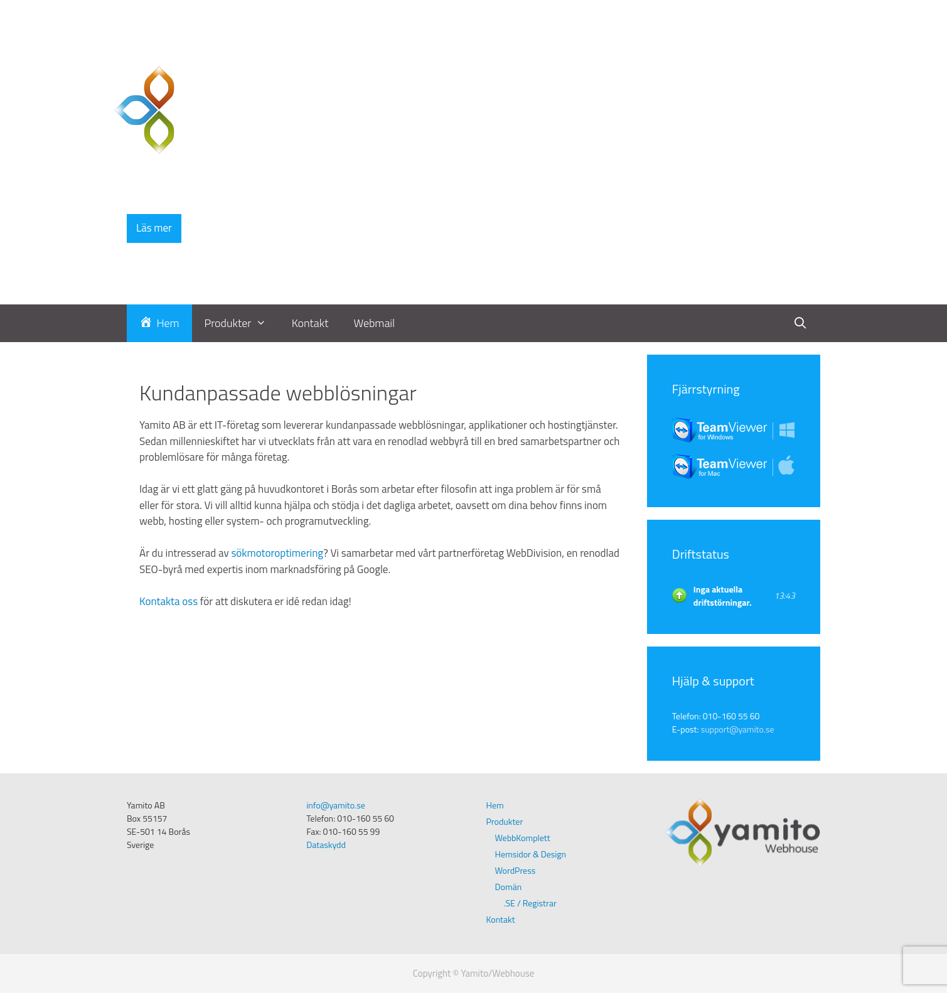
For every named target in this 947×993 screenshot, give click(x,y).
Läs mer (154, 228)
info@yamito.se (335, 805)
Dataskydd (326, 844)
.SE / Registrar (530, 903)
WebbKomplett (522, 837)
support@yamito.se (737, 729)
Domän (508, 886)
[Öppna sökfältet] (800, 323)
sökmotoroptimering (277, 553)
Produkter (242, 323)
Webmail (374, 322)
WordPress (515, 870)
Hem (495, 805)
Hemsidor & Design (531, 854)
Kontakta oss (168, 601)
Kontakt (310, 322)
